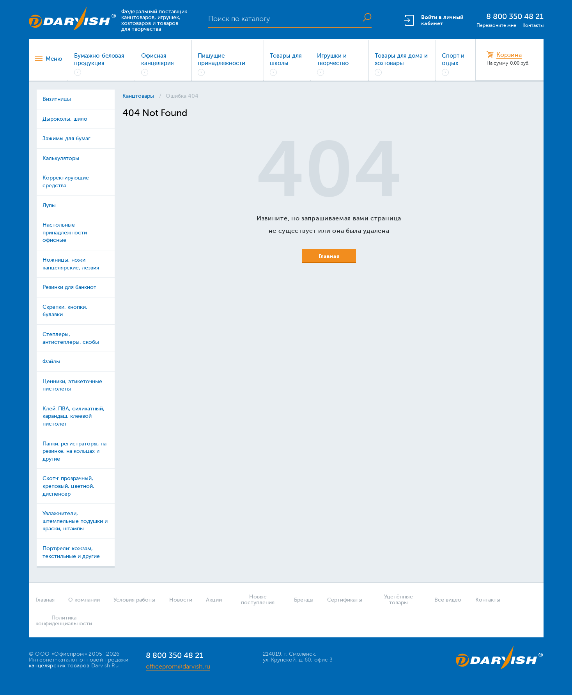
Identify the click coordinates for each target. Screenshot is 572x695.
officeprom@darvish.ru (178, 666)
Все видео (447, 600)
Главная (45, 600)
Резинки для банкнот (69, 287)
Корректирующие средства (66, 181)
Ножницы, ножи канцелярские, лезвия (71, 264)
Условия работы (134, 600)
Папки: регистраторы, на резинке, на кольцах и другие (74, 451)
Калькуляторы (61, 158)
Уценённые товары (398, 599)
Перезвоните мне (496, 25)
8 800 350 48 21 (515, 16)
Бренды (303, 600)
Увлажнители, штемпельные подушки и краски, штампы (75, 520)
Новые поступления (257, 599)
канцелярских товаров (59, 666)
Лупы (49, 205)
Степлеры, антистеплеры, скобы (71, 338)
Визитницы (57, 99)
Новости (180, 600)
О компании (84, 600)
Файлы (51, 361)
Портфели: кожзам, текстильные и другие (71, 552)
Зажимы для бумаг (66, 138)
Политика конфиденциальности (61, 620)
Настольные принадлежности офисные (65, 232)
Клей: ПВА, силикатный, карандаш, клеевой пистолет (73, 416)
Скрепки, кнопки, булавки (65, 311)
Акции (214, 600)
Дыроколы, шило (65, 119)
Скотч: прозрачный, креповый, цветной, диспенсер (68, 485)
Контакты (533, 25)
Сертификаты (344, 600)
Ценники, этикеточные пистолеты (72, 385)
